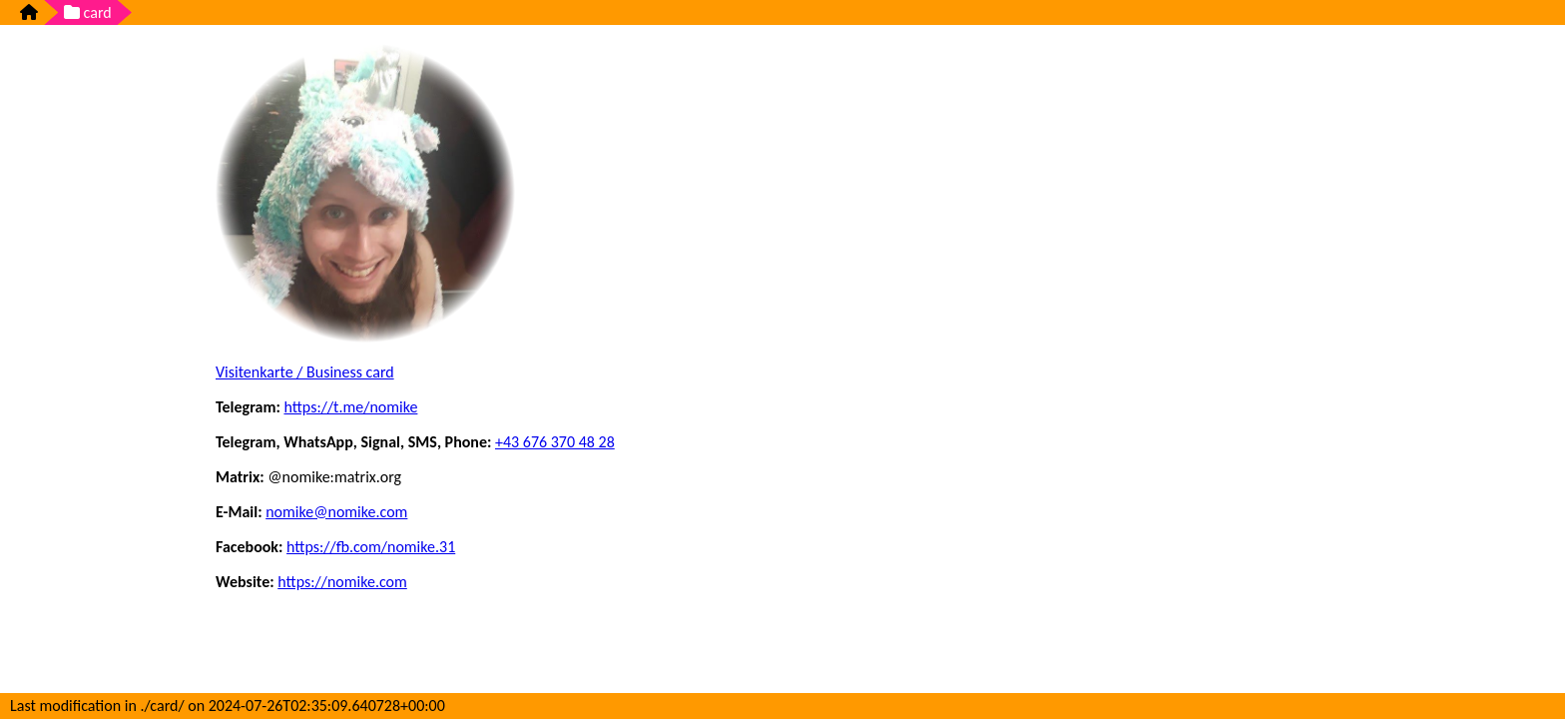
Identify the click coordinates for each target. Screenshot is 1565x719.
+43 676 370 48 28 (555, 441)
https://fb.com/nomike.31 (370, 546)
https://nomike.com (342, 581)
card (88, 12)
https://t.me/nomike (350, 406)
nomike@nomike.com (336, 511)
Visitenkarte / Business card (305, 371)
